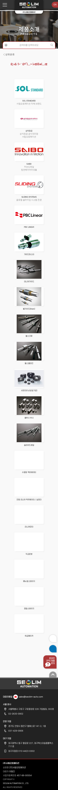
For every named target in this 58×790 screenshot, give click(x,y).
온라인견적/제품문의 (50, 660)
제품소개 (29, 30)
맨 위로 (53, 673)
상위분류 (10, 54)
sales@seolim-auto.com (31, 696)
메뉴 (3, 4)
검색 (52, 45)
